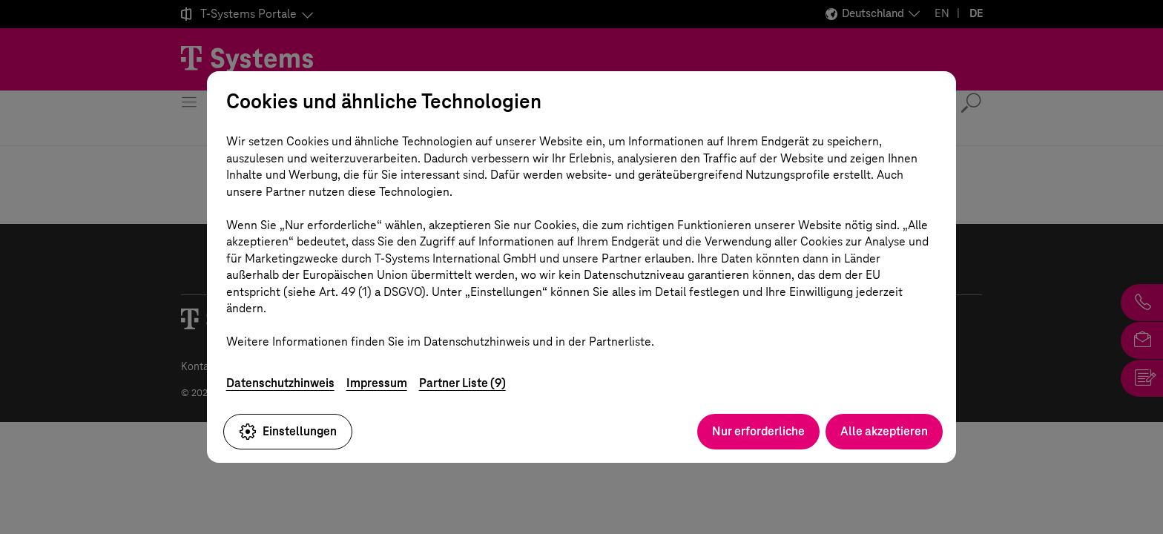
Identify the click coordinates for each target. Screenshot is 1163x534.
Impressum (376, 383)
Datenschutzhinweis (280, 383)
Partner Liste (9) (462, 383)
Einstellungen (288, 432)
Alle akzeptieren (884, 431)
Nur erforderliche (758, 431)
